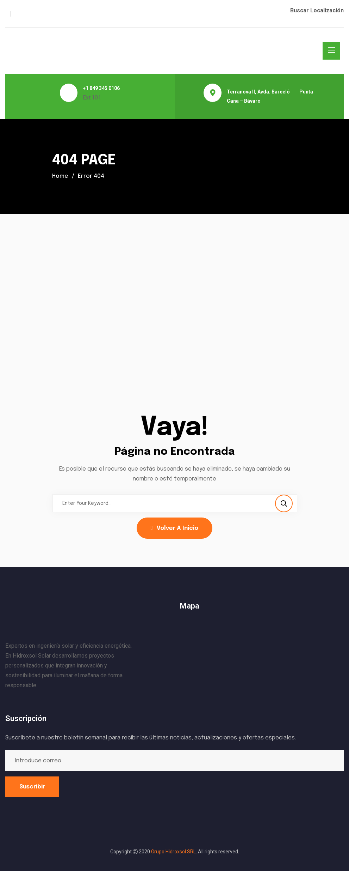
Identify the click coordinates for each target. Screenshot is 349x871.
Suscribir (32, 787)
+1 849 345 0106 (101, 88)
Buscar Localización (317, 10)
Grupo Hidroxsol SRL (173, 851)
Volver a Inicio (175, 528)
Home (60, 176)
